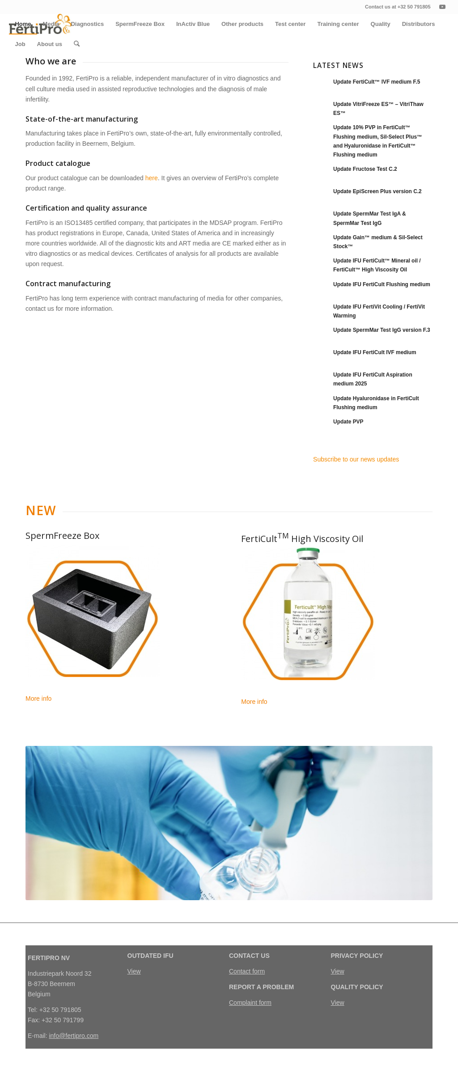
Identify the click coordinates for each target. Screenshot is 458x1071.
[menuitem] (23, 24)
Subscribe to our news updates (356, 459)
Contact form (247, 971)
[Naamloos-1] (92, 610)
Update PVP (348, 422)
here (151, 178)
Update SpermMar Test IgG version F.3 (381, 330)
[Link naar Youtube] (442, 6)
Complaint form (250, 1002)
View (134, 971)
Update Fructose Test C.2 (365, 169)
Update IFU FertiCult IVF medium (374, 352)
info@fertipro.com (73, 1035)
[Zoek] (76, 44)
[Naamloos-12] (308, 613)
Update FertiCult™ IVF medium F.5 (376, 82)
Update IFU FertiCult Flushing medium (381, 284)
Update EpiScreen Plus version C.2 (377, 191)
